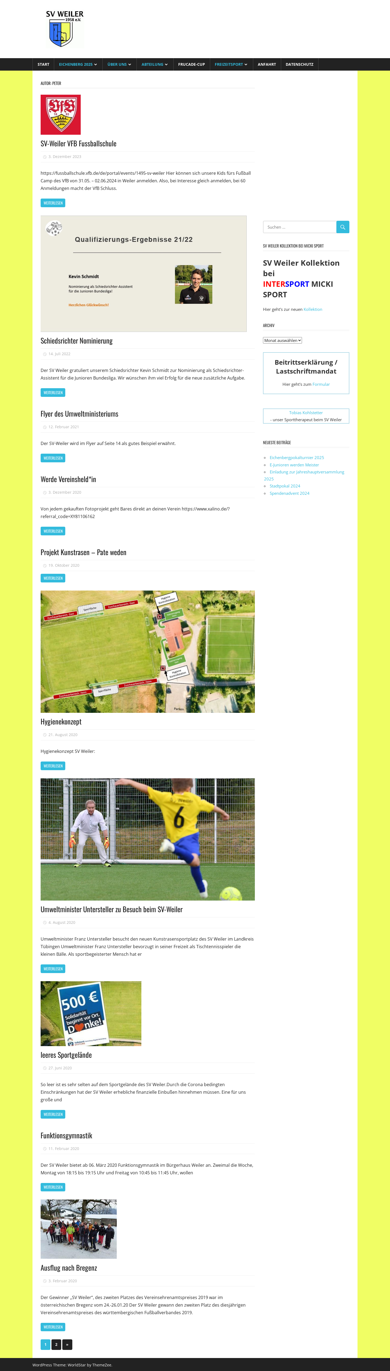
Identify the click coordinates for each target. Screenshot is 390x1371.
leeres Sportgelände (68, 1053)
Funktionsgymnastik (67, 1133)
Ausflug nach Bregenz (70, 1266)
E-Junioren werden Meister (294, 464)
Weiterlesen (53, 203)
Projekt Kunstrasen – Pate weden (86, 551)
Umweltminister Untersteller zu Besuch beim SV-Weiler (116, 908)
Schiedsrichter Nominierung (78, 340)
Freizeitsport (229, 64)
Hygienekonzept (62, 720)
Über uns (117, 64)
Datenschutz (299, 64)
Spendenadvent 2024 (290, 493)
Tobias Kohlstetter (306, 412)
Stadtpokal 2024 (285, 486)
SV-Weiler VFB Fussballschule (80, 143)
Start (43, 64)
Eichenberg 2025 (76, 64)
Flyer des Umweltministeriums (81, 412)
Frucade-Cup (191, 64)
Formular (321, 384)
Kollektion (313, 309)
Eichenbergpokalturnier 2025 (297, 457)
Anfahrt (267, 64)
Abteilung (152, 64)
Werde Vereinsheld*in (70, 478)
